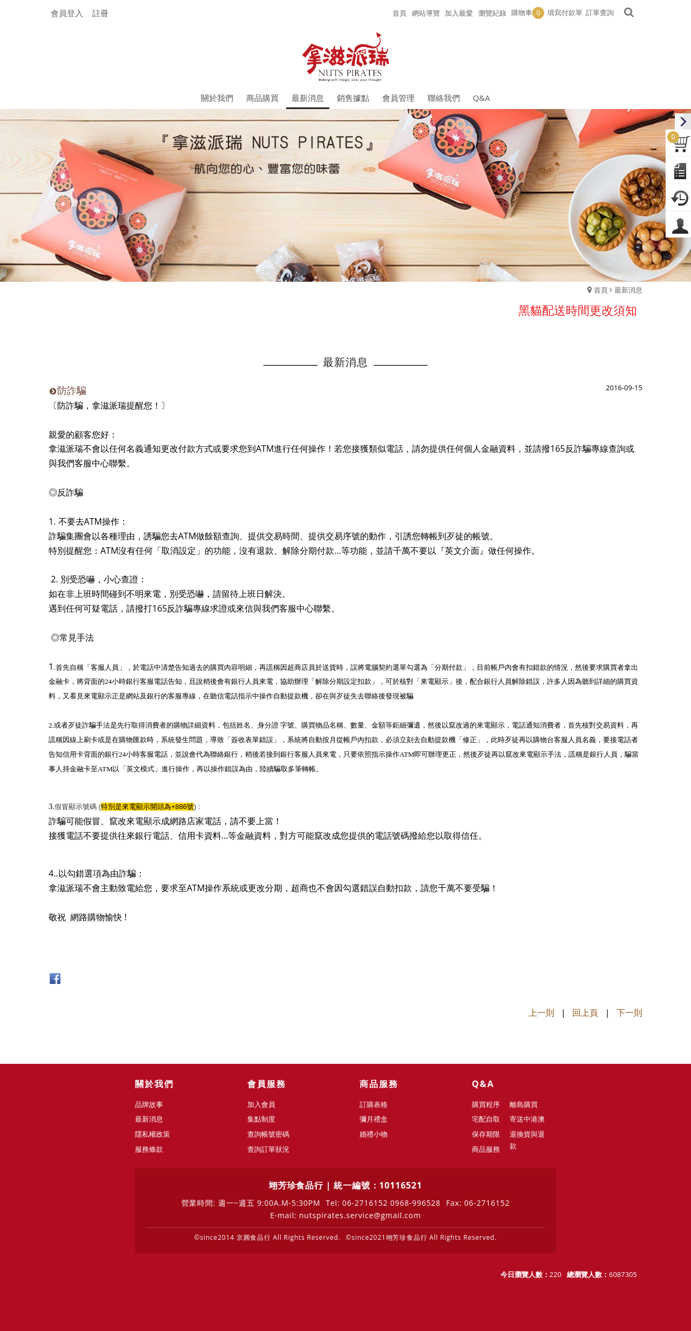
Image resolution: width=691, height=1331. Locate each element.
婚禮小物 (374, 1134)
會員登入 (67, 13)
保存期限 (486, 1134)
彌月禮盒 (374, 1119)
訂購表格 (374, 1104)
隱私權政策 (152, 1134)
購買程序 (486, 1104)
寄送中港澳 (527, 1119)
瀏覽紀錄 (492, 13)
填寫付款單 (564, 12)
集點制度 (261, 1119)
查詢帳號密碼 (268, 1134)
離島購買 (524, 1104)
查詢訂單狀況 (268, 1149)
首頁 (601, 290)
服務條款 (149, 1149)
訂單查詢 (600, 12)
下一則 (629, 1012)
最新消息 (628, 290)
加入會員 (261, 1104)
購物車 (527, 13)
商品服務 (486, 1149)
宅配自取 (486, 1119)
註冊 (100, 13)
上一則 (541, 1012)
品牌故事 (149, 1104)
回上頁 (585, 1012)
